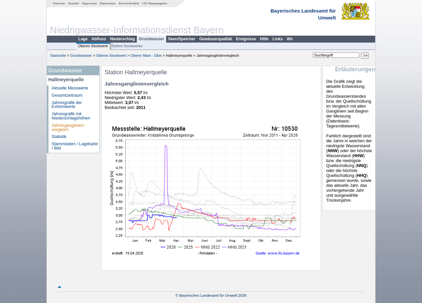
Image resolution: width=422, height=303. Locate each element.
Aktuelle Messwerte (70, 87)
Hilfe (264, 39)
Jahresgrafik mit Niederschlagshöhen (71, 115)
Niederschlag (122, 39)
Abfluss (99, 39)
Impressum (89, 3)
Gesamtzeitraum (67, 95)
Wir (290, 39)
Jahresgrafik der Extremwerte (67, 104)
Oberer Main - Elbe (146, 55)
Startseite (59, 3)
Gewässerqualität (215, 39)
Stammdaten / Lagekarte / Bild (75, 146)
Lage (83, 39)
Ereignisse (246, 39)
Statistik (59, 136)
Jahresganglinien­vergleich (68, 127)
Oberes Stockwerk (93, 46)
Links (278, 39)
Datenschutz (108, 3)
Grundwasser (151, 39)
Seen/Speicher (182, 39)
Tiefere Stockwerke (127, 46)
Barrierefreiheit (129, 3)
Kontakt (73, 3)
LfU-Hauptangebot (154, 3)
